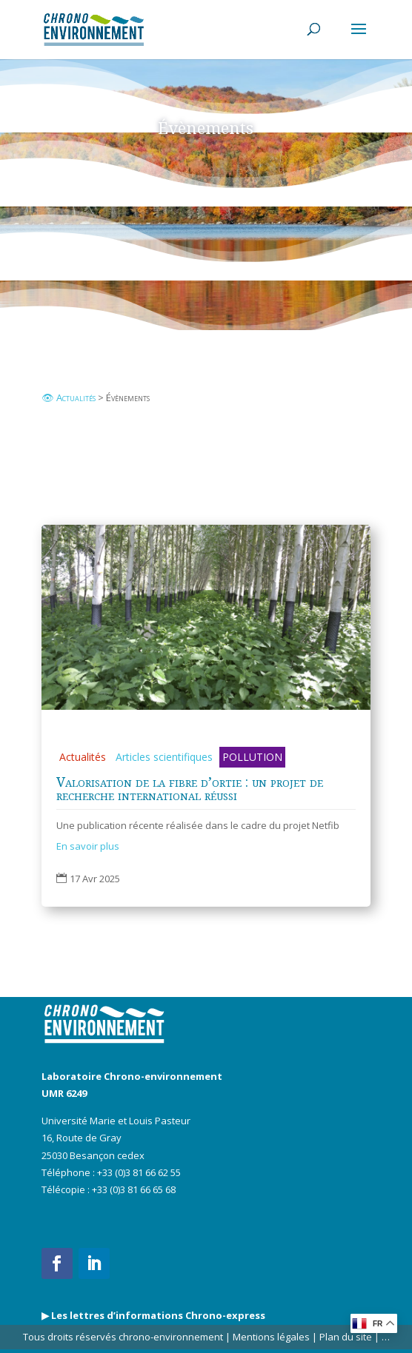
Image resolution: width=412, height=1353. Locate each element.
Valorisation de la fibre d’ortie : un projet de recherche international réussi (189, 788)
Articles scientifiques (164, 757)
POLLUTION (252, 757)
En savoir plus (87, 846)
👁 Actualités (68, 397)
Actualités (82, 757)
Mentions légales (271, 1336)
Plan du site (344, 1336)
